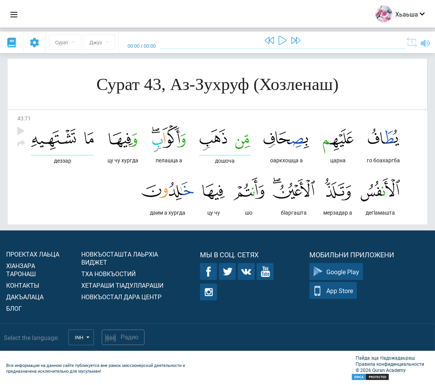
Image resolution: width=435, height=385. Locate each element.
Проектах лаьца (32, 254)
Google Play (336, 272)
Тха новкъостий (108, 274)
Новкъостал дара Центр (121, 297)
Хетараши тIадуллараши (122, 285)
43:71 (24, 118)
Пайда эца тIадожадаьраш (385, 358)
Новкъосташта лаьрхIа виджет (119, 258)
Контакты (22, 285)
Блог (14, 308)
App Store (333, 291)
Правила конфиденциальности (390, 364)
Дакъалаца (25, 297)
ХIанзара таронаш (21, 270)
